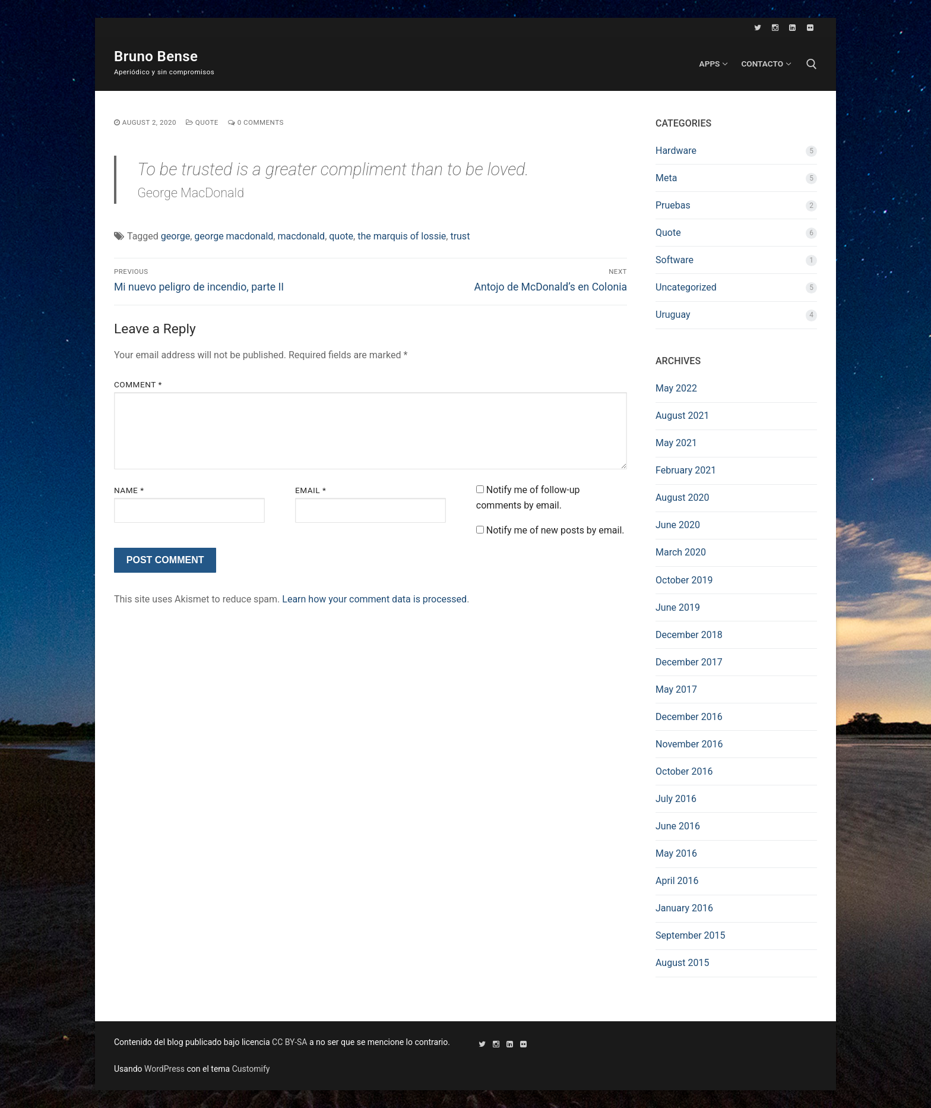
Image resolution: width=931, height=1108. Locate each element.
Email (310, 490)
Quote (202, 122)
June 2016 (678, 826)
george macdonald (233, 236)
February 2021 (686, 470)
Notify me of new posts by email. (555, 530)
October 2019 (684, 580)
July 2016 (676, 798)
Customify (251, 1069)
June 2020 (678, 525)
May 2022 (676, 388)
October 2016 (684, 771)
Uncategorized (686, 287)
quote (341, 236)
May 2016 (676, 853)
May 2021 (676, 443)
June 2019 (678, 607)
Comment (138, 384)
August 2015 (682, 962)
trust (460, 236)
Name (129, 490)
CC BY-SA (289, 1042)
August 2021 (682, 415)
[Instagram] (775, 27)
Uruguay (673, 314)
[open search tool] (811, 64)
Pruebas (673, 205)
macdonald (301, 236)
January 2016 (684, 908)
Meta (666, 178)
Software (675, 260)
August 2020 (682, 497)
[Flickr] (810, 27)
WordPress (164, 1069)
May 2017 (676, 689)
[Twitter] (758, 27)
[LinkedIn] (792, 27)
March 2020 (681, 552)
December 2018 (689, 634)
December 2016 (689, 716)
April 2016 (677, 880)
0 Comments (256, 122)
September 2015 (691, 935)
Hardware (676, 150)
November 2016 (689, 744)
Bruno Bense (156, 56)
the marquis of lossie (401, 236)
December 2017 (689, 662)
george (175, 236)
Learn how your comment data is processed (374, 599)
